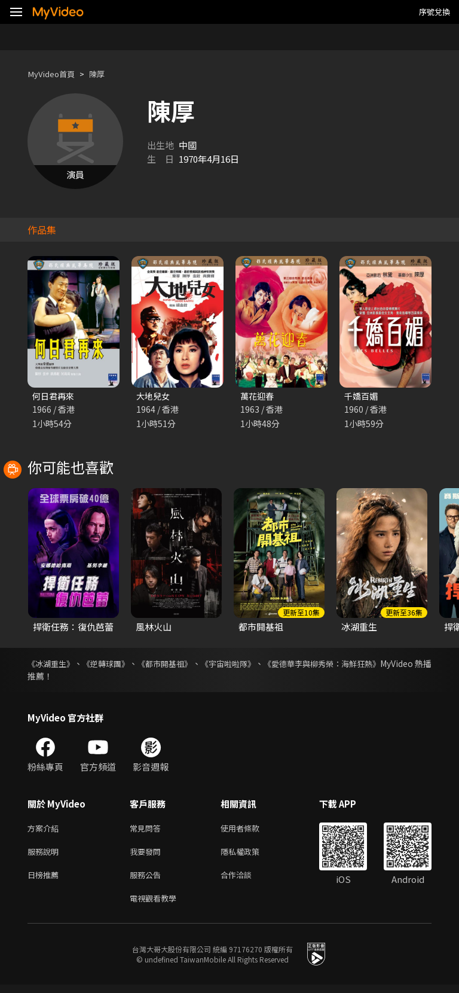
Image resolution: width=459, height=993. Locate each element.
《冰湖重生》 (52, 665)
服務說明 (45, 855)
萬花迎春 (258, 396)
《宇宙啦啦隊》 (261, 665)
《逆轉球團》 (118, 665)
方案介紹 (45, 830)
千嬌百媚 (362, 396)
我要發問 (148, 855)
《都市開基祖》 (187, 665)
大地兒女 (154, 396)
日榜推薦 (45, 880)
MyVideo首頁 (54, 74)
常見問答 (148, 830)
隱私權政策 (250, 855)
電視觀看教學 (156, 905)
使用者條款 (250, 830)
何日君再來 (54, 396)
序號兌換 (434, 11)
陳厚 (105, 74)
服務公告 (148, 880)
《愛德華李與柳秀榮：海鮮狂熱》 (369, 665)
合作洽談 (246, 880)
